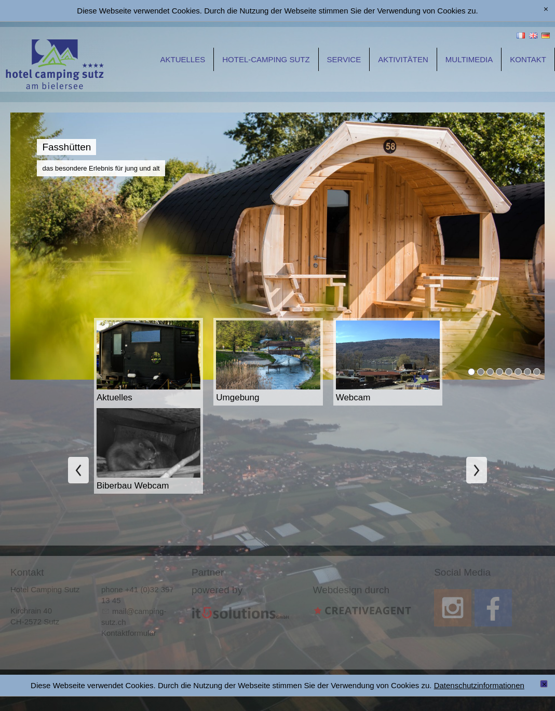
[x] (546, 9)
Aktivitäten (403, 59)
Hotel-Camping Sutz (265, 59)
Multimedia (469, 59)
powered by (217, 589)
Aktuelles (183, 59)
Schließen (546, 685)
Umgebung (239, 397)
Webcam (354, 397)
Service (344, 59)
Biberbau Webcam (134, 486)
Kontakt (528, 59)
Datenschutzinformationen (479, 685)
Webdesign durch (351, 589)
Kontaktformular (128, 633)
